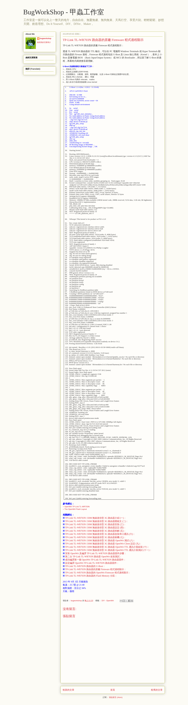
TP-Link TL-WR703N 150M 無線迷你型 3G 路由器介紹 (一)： (94, 518)
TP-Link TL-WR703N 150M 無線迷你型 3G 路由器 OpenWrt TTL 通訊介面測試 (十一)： (107, 550)
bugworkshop (45, 38)
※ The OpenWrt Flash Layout (75, 509)
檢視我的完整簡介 (44, 42)
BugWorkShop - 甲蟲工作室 (63, 12)
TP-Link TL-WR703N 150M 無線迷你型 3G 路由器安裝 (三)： (94, 524)
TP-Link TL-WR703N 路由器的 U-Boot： (84, 566)
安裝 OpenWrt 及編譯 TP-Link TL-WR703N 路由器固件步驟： (94, 553)
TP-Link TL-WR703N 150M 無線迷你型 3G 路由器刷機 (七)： (94, 537)
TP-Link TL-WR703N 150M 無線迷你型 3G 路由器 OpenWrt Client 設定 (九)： (102, 543)
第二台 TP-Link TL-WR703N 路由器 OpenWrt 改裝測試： (92, 556)
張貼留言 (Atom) (116, 697)
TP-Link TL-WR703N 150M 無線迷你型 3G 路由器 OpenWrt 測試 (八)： (99, 540)
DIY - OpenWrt (108, 601)
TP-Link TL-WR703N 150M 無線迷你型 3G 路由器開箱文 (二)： (95, 521)
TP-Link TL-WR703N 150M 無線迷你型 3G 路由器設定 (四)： (94, 527)
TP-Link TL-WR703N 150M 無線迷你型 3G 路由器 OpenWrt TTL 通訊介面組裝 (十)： (106, 547)
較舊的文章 (156, 690)
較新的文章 (68, 690)
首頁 (112, 690)
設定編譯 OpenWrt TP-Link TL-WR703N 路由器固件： (91, 563)
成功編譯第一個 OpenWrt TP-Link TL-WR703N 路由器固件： (94, 559)
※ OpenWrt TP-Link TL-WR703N (76, 506)
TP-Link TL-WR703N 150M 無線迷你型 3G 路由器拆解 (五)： (94, 531)
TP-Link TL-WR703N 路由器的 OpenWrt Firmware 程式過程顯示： (97, 572)
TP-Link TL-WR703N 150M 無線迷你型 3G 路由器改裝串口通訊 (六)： (99, 534)
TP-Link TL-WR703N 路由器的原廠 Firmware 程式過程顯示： (94, 569)
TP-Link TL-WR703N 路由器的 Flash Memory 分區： (90, 576)
